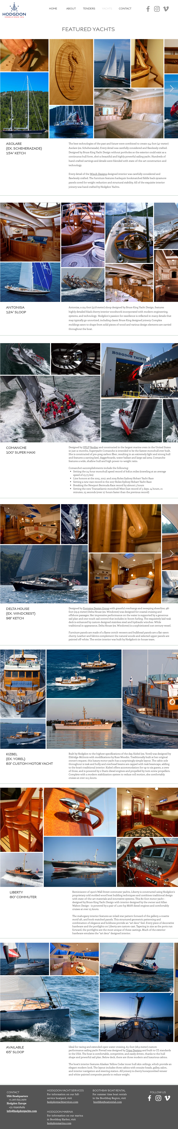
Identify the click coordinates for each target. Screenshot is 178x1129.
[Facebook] (148, 9)
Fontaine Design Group (96, 608)
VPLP (86, 447)
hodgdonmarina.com (59, 1123)
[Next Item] (172, 88)
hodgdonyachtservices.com (62, 1102)
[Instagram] (157, 9)
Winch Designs (98, 174)
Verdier (94, 447)
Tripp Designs (134, 1050)
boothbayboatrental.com (107, 1102)
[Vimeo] (166, 9)
